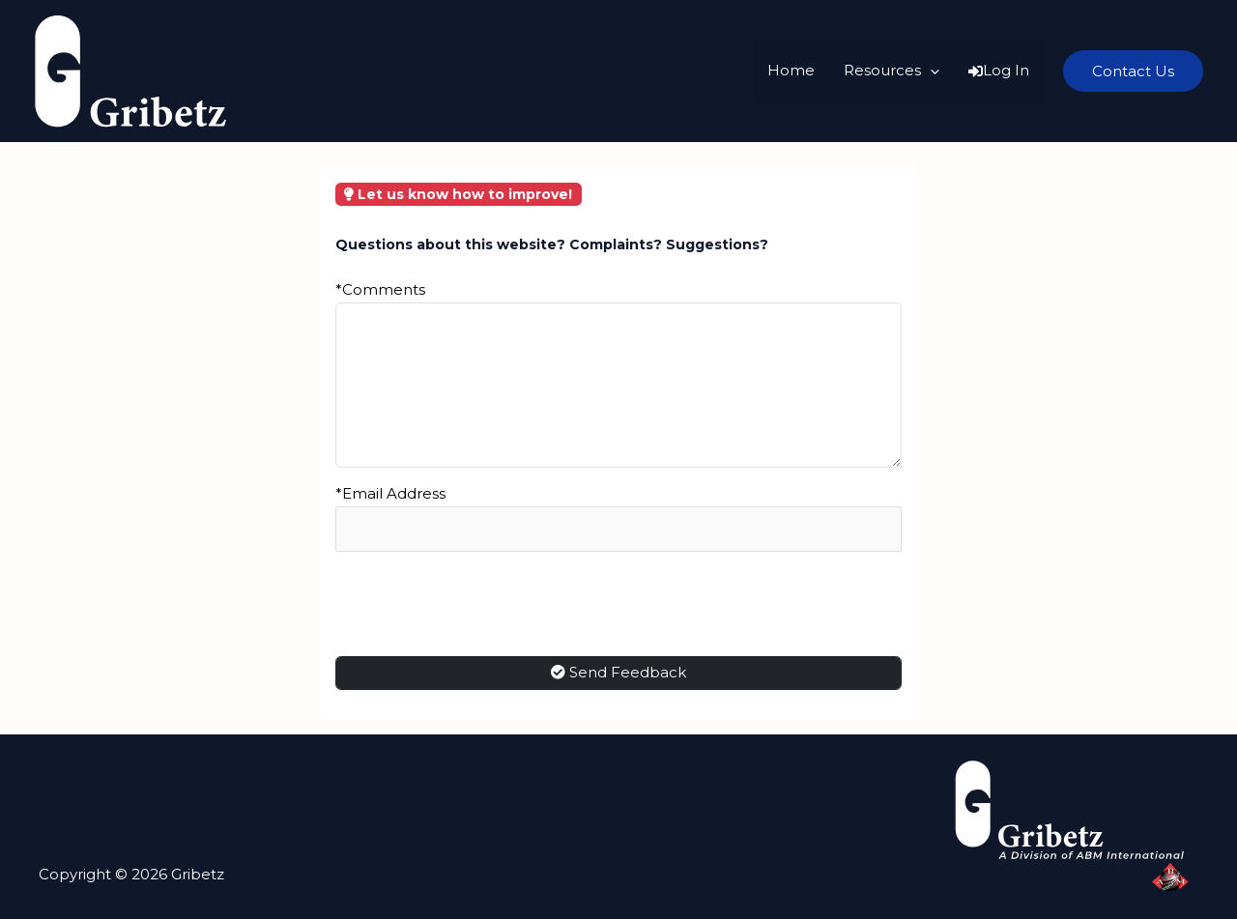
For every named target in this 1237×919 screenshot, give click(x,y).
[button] (1133, 71)
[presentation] (482, 604)
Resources (891, 70)
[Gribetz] (130, 69)
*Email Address (390, 493)
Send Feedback (618, 672)
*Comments (380, 289)
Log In (998, 70)
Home (791, 70)
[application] (930, 70)
